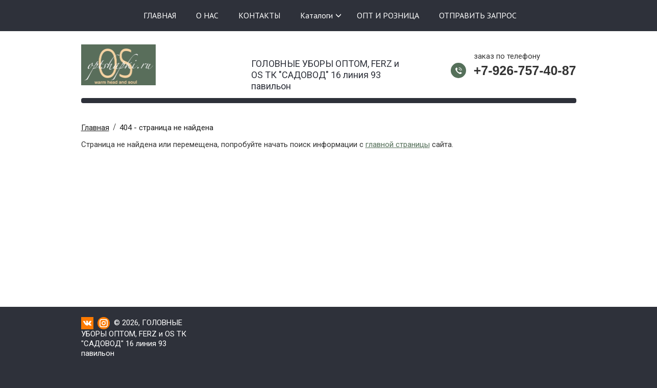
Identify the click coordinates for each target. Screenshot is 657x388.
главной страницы (398, 144)
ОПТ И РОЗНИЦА (388, 15)
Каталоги (316, 15)
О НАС (207, 15)
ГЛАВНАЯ (159, 15)
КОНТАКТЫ (259, 15)
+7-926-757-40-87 (525, 70)
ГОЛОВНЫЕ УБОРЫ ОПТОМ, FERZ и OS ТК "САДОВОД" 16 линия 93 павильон (325, 71)
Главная (95, 127)
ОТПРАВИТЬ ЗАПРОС (478, 15)
